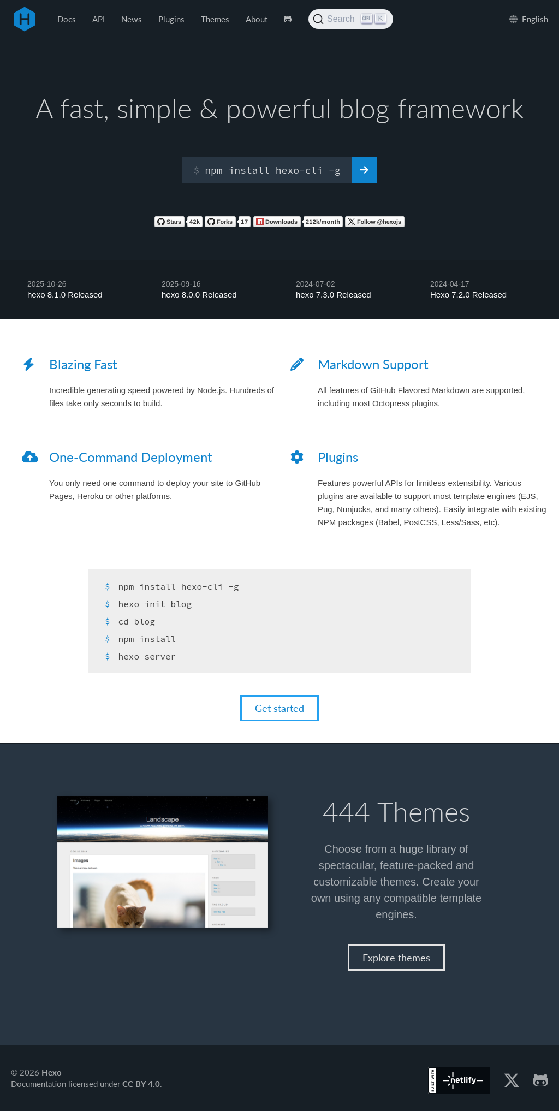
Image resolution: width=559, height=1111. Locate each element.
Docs (66, 19)
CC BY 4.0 (141, 1083)
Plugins (171, 19)
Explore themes (396, 957)
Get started (279, 708)
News (131, 19)
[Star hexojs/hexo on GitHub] (178, 224)
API (98, 19)
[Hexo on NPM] (298, 224)
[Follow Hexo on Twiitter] (375, 224)
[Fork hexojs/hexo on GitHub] (228, 224)
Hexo (24, 19)
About (256, 19)
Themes (215, 19)
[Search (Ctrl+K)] (350, 19)
